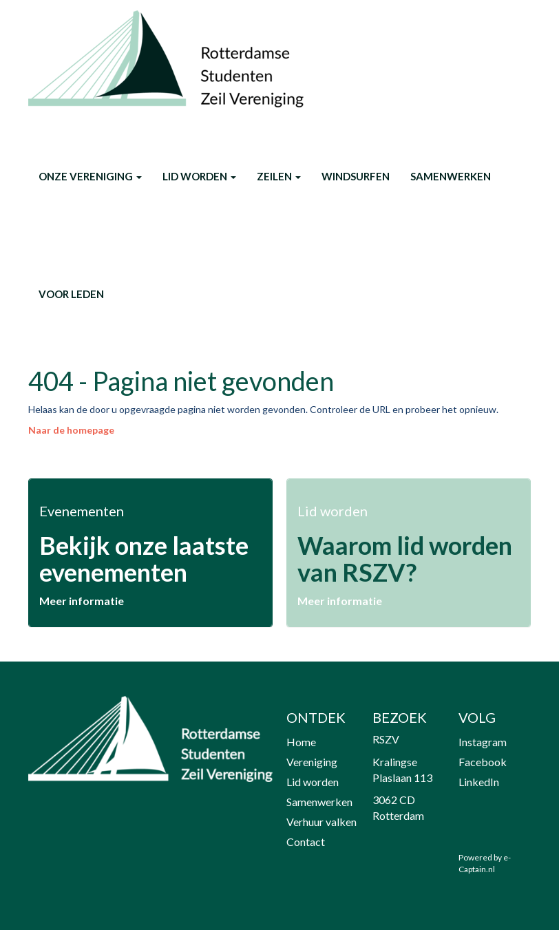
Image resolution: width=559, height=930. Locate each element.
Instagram (482, 741)
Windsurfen (355, 176)
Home (301, 741)
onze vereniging (90, 176)
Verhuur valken (321, 821)
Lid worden (199, 176)
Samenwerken (450, 176)
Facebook (482, 761)
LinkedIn (478, 781)
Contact (305, 841)
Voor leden (71, 294)
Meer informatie (81, 600)
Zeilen (279, 176)
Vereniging (311, 761)
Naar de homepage (71, 430)
